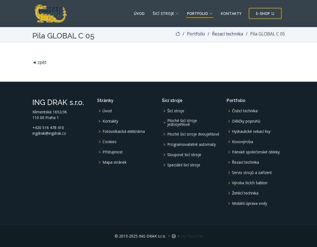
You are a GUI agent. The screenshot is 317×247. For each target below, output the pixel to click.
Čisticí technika (245, 111)
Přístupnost (113, 152)
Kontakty (231, 13)
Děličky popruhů (246, 121)
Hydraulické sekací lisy (251, 131)
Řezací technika (227, 34)
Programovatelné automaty (191, 144)
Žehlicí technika (245, 193)
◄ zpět (39, 62)
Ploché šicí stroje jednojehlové (182, 122)
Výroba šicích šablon (249, 183)
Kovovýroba (242, 142)
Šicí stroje (166, 13)
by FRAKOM (192, 236)
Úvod (139, 13)
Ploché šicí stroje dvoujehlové (193, 134)
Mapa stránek (115, 162)
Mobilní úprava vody (249, 203)
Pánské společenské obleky (256, 152)
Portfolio (200, 13)
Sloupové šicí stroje (184, 155)
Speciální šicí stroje (183, 165)
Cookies (110, 142)
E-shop (265, 13)
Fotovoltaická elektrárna (124, 131)
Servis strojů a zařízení (252, 172)
